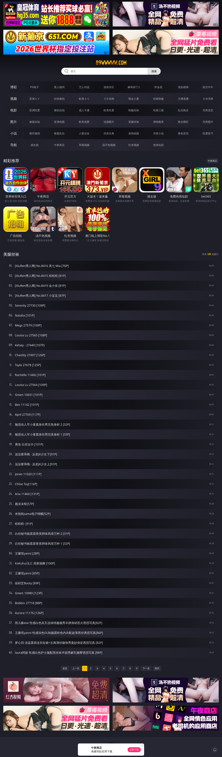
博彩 (13, 87)
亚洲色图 (59, 122)
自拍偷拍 (59, 98)
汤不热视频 (108, 145)
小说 (13, 133)
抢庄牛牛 (208, 87)
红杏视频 (133, 145)
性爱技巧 (208, 133)
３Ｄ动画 (109, 98)
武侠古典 (109, 133)
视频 (13, 98)
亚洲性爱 (34, 110)
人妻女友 (84, 133)
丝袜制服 (158, 98)
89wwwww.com (111, 63)
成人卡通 (84, 110)
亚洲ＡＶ (34, 98)
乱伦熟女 (183, 110)
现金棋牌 (183, 87)
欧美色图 (84, 122)
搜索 (154, 71)
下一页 (146, 668)
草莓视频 (84, 145)
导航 (13, 145)
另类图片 (208, 122)
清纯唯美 (158, 122)
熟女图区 (183, 122)
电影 (13, 110)
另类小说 (158, 133)
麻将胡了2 (134, 87)
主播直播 (183, 98)
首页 (65, 668)
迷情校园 (133, 133)
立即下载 (134, 749)
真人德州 (59, 87)
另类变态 (208, 110)
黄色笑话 (183, 133)
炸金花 (158, 87)
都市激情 (34, 133)
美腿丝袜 (133, 122)
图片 (13, 122)
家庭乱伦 (59, 133)
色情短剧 (158, 145)
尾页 (157, 668)
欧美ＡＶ (84, 98)
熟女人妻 (133, 98)
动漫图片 (109, 122)
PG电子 (34, 87)
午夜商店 (59, 145)
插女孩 (35, 145)
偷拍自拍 (59, 110)
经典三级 (158, 110)
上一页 (75, 668)
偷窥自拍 (34, 122)
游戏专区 (109, 87)
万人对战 (84, 87)
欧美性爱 (109, 110)
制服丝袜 (133, 110)
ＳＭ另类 (208, 98)
